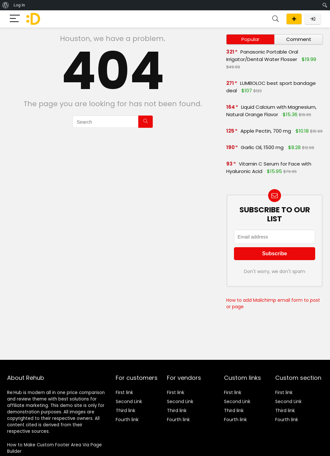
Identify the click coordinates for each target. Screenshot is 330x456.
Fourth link (127, 419)
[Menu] (15, 18)
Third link (125, 410)
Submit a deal (294, 18)
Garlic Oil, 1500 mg (262, 147)
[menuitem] (5, 5)
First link (124, 392)
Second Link (129, 401)
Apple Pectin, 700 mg (265, 130)
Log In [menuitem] (19, 5)
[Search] (275, 18)
